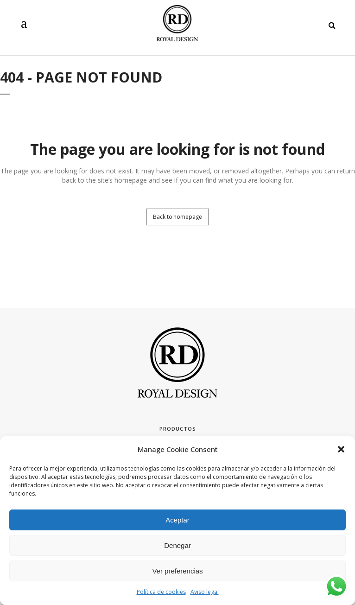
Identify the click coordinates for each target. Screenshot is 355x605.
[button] (341, 449)
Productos (177, 428)
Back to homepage (177, 217)
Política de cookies (161, 592)
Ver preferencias (177, 571)
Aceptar (177, 520)
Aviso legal (204, 592)
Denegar (177, 545)
